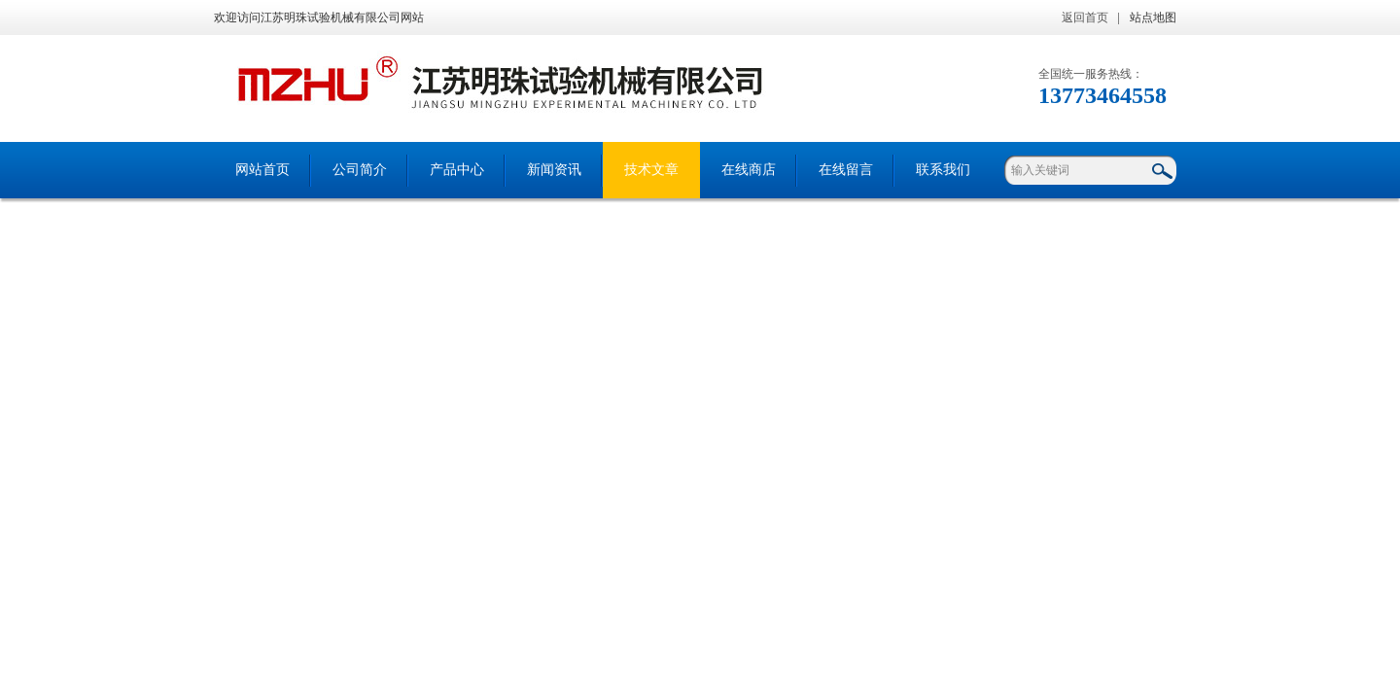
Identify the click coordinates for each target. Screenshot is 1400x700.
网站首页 (262, 169)
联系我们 (943, 169)
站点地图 (1153, 17)
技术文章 (651, 169)
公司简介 (359, 169)
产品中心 (457, 169)
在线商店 (748, 169)
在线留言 (846, 169)
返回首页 (1085, 17)
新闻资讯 (554, 169)
